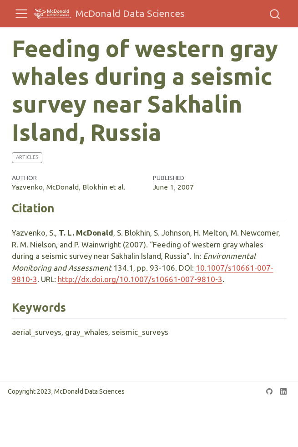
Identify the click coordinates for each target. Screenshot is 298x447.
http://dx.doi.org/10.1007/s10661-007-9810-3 (140, 279)
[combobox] (275, 14)
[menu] (21, 13)
